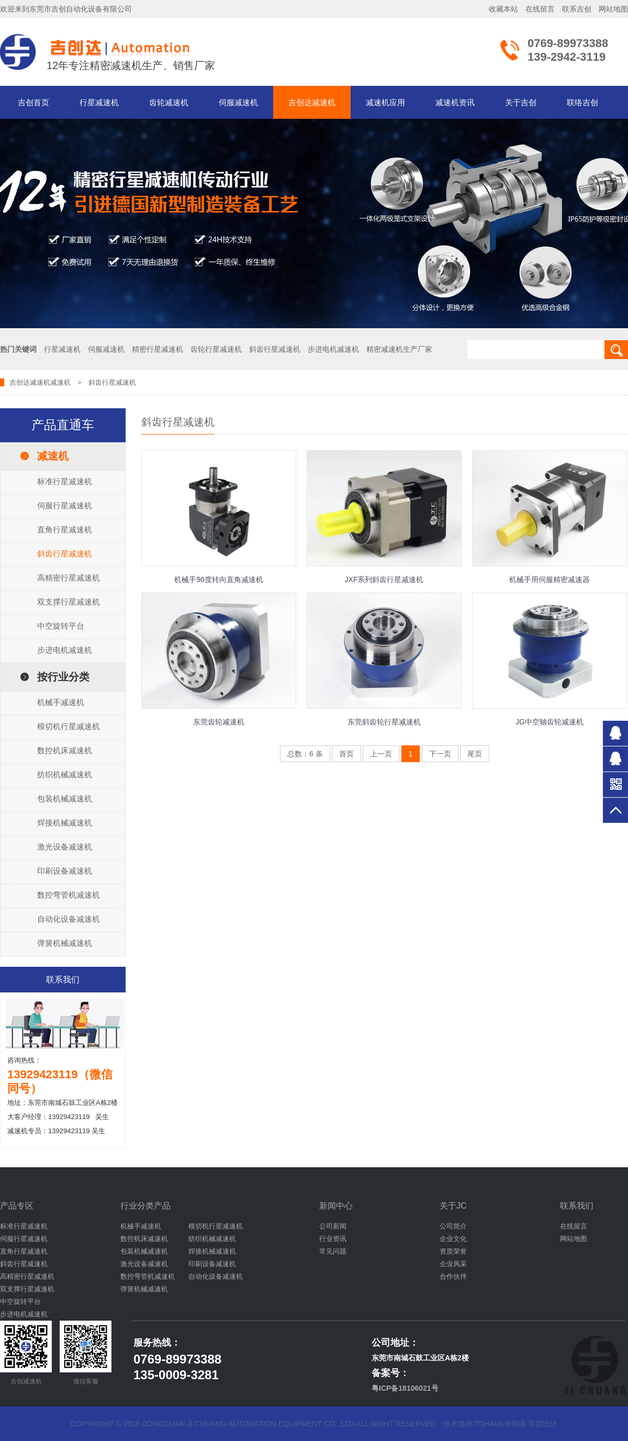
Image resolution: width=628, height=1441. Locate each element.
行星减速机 (99, 102)
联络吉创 (582, 102)
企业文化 (453, 1239)
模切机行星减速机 (68, 726)
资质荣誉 (453, 1251)
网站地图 (613, 9)
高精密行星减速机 (68, 577)
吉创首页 (33, 102)
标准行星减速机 (64, 481)
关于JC (453, 1205)
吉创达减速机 (311, 102)
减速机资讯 (455, 102)
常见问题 (332, 1251)
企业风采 (453, 1264)
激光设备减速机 (64, 846)
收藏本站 (503, 9)
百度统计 (542, 1424)
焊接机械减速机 (64, 822)
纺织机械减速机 (64, 774)
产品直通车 (62, 425)
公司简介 (453, 1226)
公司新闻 (332, 1226)
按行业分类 (63, 677)
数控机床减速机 (64, 750)
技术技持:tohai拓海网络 (484, 1424)
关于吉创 (520, 102)
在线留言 (540, 9)
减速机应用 (385, 102)
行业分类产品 (145, 1205)
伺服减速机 (238, 102)
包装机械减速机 (64, 798)
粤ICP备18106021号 (405, 1388)
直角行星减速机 (64, 529)
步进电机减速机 (64, 649)
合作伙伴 (453, 1276)
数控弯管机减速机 (68, 894)
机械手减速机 (60, 702)
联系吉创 (576, 9)
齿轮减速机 (168, 102)
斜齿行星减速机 (64, 553)
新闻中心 (336, 1205)
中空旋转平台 (60, 625)
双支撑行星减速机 (68, 601)
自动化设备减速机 (68, 918)
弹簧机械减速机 (64, 943)
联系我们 (576, 1205)
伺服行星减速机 (64, 505)
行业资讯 (332, 1239)
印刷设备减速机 (64, 870)
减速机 (60, 382)
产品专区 (16, 1205)
